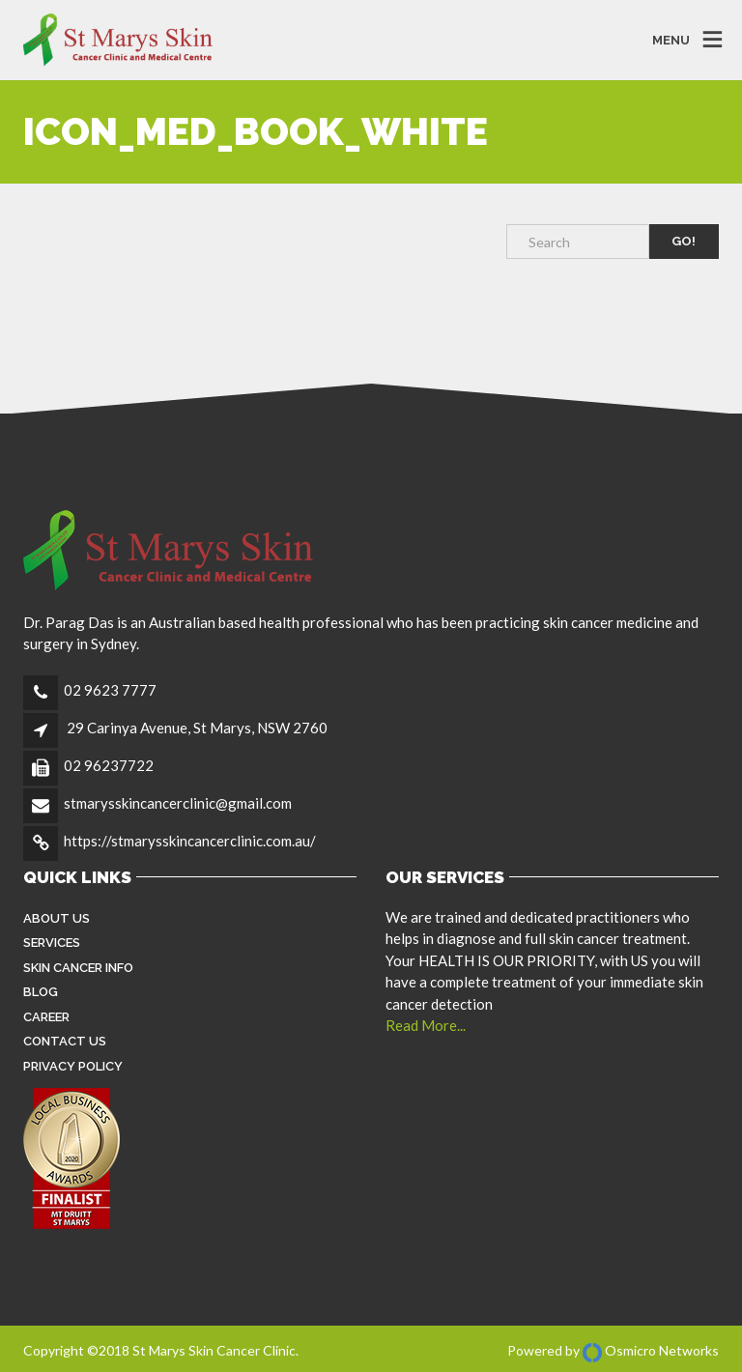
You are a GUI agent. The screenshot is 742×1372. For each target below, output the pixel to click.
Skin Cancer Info (78, 967)
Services (51, 942)
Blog (40, 992)
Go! (683, 241)
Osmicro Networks (651, 1350)
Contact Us (64, 1041)
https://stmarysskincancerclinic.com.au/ (190, 840)
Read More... (425, 1025)
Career (46, 1017)
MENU (671, 40)
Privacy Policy (73, 1066)
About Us (56, 918)
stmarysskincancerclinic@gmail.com (178, 803)
